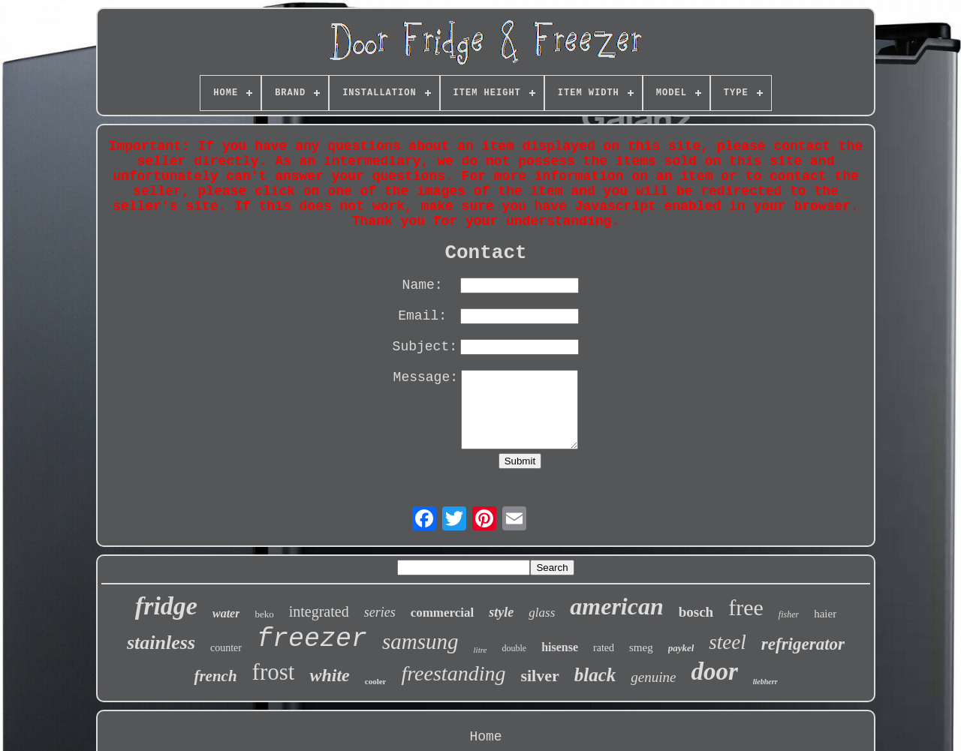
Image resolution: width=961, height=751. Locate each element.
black (595, 675)
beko (264, 614)
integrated (319, 611)
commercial (442, 612)
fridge (166, 606)
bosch (696, 612)
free (746, 607)
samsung (420, 641)
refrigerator (803, 644)
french (215, 676)
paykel (681, 647)
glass (542, 612)
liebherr (765, 681)
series (380, 612)
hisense (559, 647)
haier (825, 614)
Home (485, 736)
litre (480, 649)
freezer (312, 639)
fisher (789, 614)
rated (603, 647)
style (501, 612)
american (616, 606)
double (514, 648)
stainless (161, 642)
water (225, 613)
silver (539, 675)
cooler (376, 681)
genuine (653, 677)
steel (727, 642)
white (329, 675)
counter (226, 647)
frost (273, 672)
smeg (641, 647)
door (714, 671)
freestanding (453, 673)
